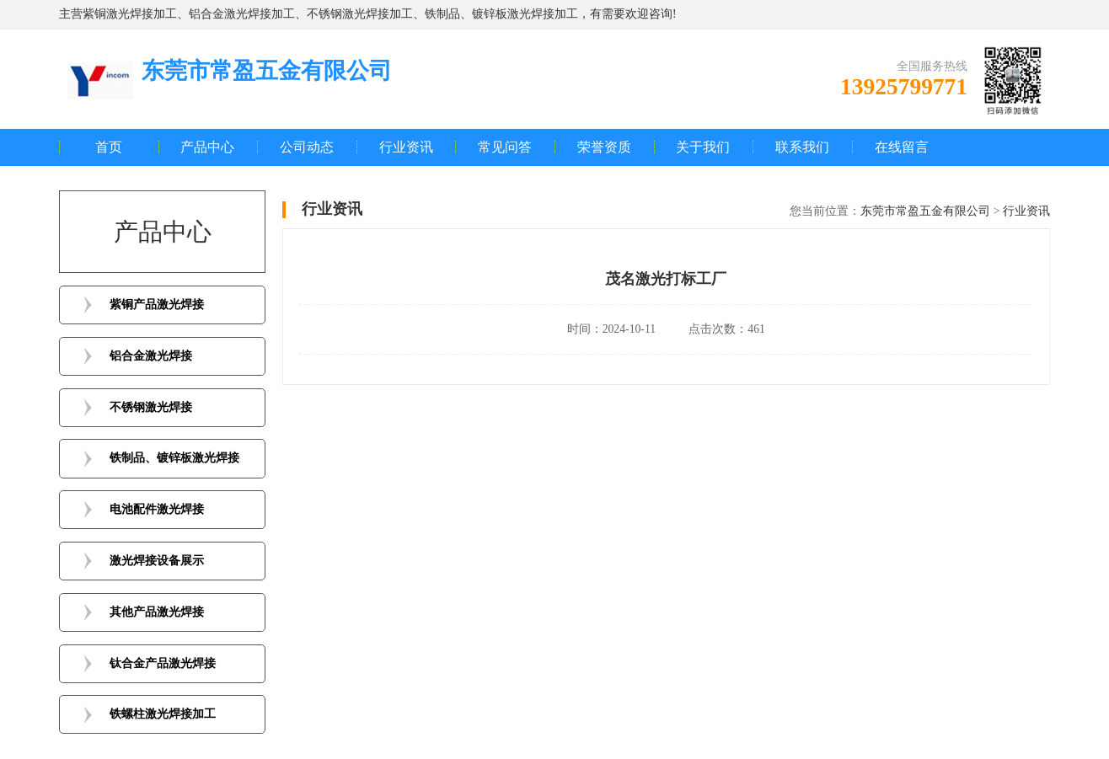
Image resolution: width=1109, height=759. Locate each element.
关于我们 (703, 147)
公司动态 (307, 147)
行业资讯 (406, 147)
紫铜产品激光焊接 (157, 304)
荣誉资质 (604, 147)
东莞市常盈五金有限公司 (925, 211)
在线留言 (902, 147)
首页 (108, 147)
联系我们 (802, 147)
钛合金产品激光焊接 (163, 663)
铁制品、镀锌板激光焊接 (174, 458)
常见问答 (505, 147)
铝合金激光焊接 (151, 356)
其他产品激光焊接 (157, 612)
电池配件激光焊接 (157, 509)
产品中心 (207, 147)
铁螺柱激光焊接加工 (163, 714)
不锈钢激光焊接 (151, 407)
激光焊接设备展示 (157, 560)
